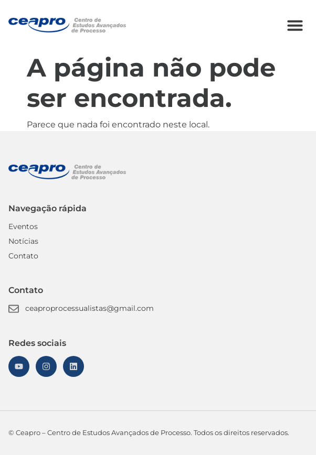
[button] (295, 25)
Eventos (23, 226)
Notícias (23, 241)
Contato (23, 256)
